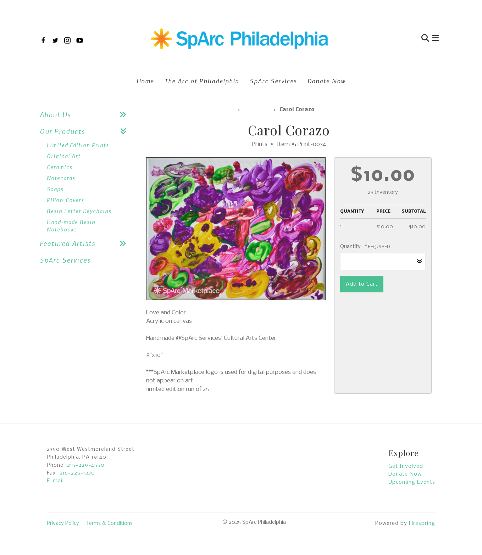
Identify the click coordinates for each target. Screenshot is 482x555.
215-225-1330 (77, 473)
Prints (256, 110)
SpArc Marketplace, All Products (190, 110)
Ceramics (59, 166)
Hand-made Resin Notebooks (71, 225)
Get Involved (405, 466)
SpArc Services (273, 81)
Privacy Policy (63, 523)
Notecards (61, 177)
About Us (86, 114)
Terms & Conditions (109, 523)
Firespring (422, 523)
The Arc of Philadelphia (202, 81)
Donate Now (326, 81)
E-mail (55, 481)
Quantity (350, 247)
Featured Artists (86, 243)
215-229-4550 (86, 465)
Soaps (55, 188)
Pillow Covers (65, 199)
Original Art (64, 155)
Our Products (86, 131)
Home (145, 81)
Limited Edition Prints (78, 144)
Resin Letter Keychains (79, 210)
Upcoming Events (411, 482)
